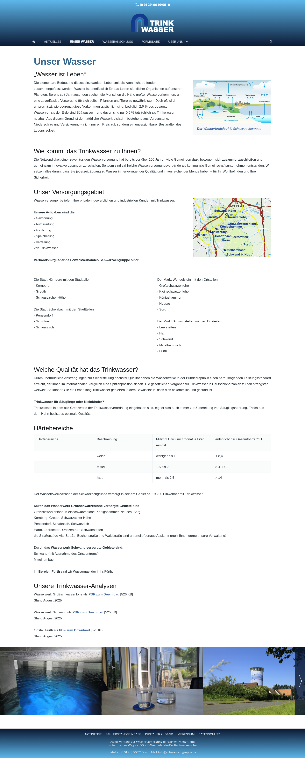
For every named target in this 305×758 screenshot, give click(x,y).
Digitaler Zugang (159, 734)
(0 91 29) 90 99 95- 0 (152, 5)
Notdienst (93, 734)
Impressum (186, 734)
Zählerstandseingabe (123, 734)
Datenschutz (209, 734)
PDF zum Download (104, 594)
